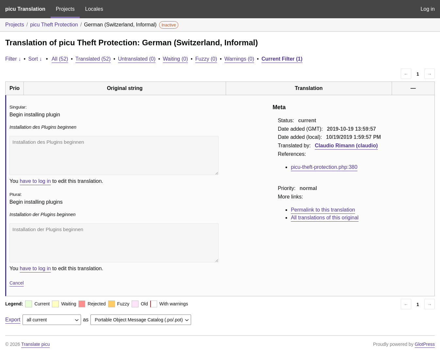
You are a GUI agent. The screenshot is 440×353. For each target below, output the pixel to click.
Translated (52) (93, 59)
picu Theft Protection (54, 24)
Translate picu (35, 344)
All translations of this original (324, 217)
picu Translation (25, 9)
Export (12, 319)
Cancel (16, 283)
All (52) (60, 59)
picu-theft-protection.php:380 (324, 167)
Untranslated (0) (136, 59)
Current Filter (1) (281, 59)
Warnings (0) (239, 59)
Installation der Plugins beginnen (114, 242)
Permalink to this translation (323, 210)
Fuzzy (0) (206, 59)
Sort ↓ (35, 59)
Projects (65, 9)
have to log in (35, 181)
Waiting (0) (175, 59)
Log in (427, 9)
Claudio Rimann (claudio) (346, 145)
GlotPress (425, 344)
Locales (94, 9)
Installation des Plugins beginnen (114, 155)
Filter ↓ (13, 59)
